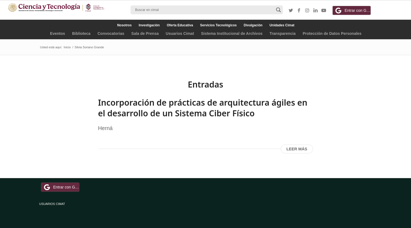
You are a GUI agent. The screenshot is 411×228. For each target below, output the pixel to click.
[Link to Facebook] (299, 11)
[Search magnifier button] (278, 10)
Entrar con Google (352, 10)
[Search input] (204, 10)
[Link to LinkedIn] (315, 11)
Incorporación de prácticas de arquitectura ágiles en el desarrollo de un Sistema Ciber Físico (202, 108)
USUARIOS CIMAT (52, 204)
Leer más (296, 149)
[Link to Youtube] (324, 11)
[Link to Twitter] (291, 11)
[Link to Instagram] (307, 11)
